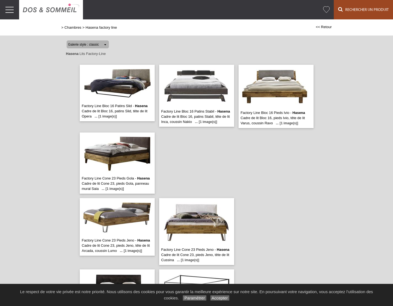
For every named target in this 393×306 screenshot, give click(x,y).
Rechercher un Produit (363, 9)
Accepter (220, 298)
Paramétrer (194, 298)
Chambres (72, 27)
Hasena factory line (101, 27)
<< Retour (324, 27)
